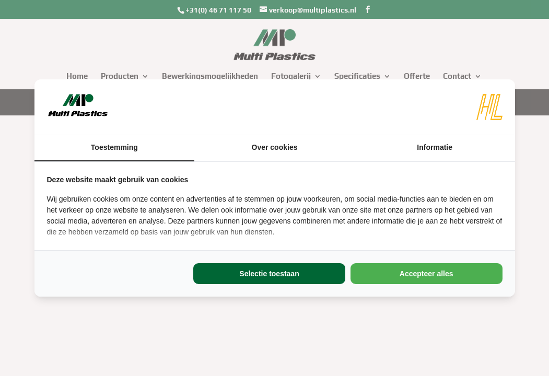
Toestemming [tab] (114, 147)
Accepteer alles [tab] (426, 273)
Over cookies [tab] (275, 147)
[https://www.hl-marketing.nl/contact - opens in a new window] (489, 107)
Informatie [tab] (434, 147)
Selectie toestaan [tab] (269, 273)
